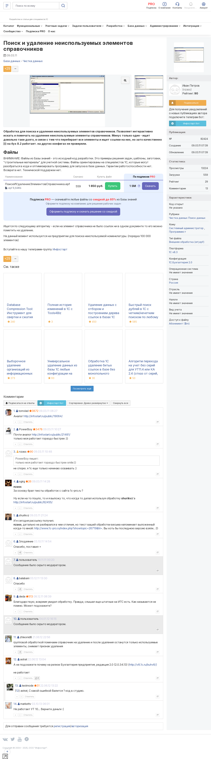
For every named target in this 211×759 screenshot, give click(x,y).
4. (14, 481)
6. (14, 541)
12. (15, 659)
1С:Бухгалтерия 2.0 (180, 262)
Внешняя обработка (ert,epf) (186, 242)
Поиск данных (196, 217)
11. (15, 637)
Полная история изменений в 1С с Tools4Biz (60, 309)
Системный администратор (186, 228)
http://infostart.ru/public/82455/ (33, 502)
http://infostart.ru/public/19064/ (43, 416)
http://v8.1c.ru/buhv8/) (143, 664)
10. (15, 618)
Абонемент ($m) (179, 323)
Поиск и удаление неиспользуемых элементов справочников (68, 46)
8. (14, 578)
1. (14, 411)
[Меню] (7, 5)
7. (14, 559)
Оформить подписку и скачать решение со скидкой (83, 211)
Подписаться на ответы (20, 403)
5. (14, 515)
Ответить (28, 422)
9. (14, 596)
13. (17, 685)
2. (14, 429)
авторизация (79, 726)
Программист (177, 231)
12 (17, 690)
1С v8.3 (173, 252)
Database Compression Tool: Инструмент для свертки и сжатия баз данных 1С (20, 313)
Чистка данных (178, 217)
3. (14, 451)
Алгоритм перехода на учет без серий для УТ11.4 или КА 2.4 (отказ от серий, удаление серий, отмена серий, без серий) (143, 373)
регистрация (62, 726)
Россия (173, 282)
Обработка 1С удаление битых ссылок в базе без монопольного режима (101, 369)
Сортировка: (88, 403)
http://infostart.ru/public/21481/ (51, 434)
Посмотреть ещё (82, 388)
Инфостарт (60, 249)
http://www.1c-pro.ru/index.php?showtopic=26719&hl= (68, 528)
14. (15, 703)
